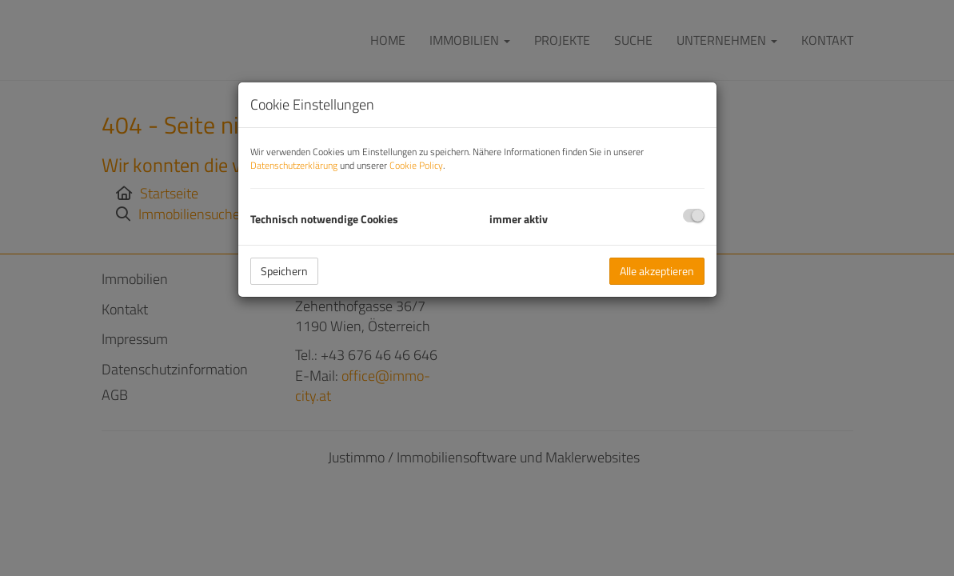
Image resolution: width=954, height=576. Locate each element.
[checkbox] (694, 215)
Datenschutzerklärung (293, 165)
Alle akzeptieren (657, 270)
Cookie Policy (416, 165)
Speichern (284, 270)
